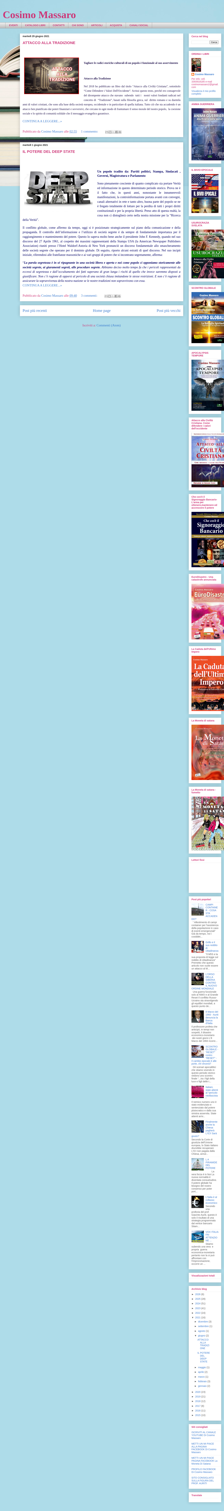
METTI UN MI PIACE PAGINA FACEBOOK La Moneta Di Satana (204, 1461)
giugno (202, 1335)
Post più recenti (35, 310)
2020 (198, 1392)
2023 (198, 1308)
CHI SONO (78, 25)
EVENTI (13, 25)
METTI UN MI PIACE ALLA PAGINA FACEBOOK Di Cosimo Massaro (203, 1448)
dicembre (203, 1321)
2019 (198, 1396)
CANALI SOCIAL (138, 25)
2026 (198, 1294)
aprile (201, 1372)
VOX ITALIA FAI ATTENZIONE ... (212, 1236)
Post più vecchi (169, 310)
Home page (102, 310)
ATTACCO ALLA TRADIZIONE (49, 43)
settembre (203, 1326)
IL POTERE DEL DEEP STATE (49, 151)
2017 (198, 1406)
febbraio (202, 1381)
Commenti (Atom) (109, 325)
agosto (202, 1331)
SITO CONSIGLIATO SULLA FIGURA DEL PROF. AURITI (202, 1480)
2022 (198, 1313)
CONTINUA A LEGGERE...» (42, 121)
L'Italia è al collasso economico (211, 1200)
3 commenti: (89, 295)
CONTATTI (59, 25)
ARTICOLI (96, 25)
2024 (198, 1303)
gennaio (202, 1386)
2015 (198, 1415)
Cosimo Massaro (39, 14)
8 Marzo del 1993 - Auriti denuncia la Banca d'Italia (212, 1017)
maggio (202, 1367)
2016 (198, 1410)
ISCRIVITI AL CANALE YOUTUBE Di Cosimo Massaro (203, 1435)
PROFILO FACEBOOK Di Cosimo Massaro (203, 1470)
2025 (198, 1299)
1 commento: (90, 131)
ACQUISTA (116, 25)
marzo (201, 1376)
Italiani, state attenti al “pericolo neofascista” (212, 1093)
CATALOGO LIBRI (35, 25)
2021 (198, 1317)
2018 (198, 1401)
